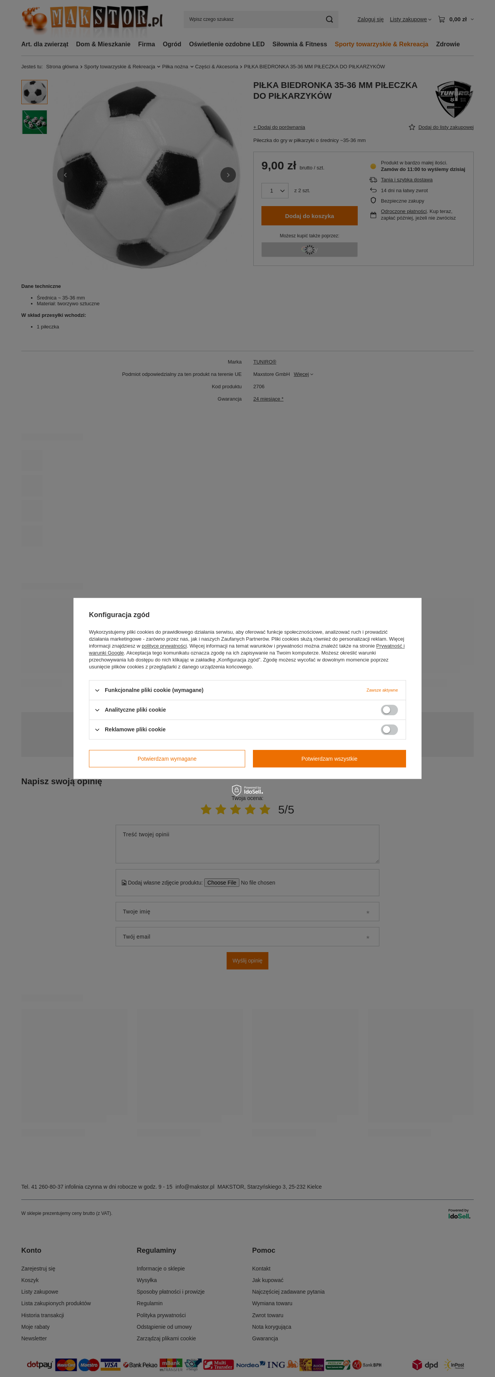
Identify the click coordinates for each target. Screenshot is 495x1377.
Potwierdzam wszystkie (330, 759)
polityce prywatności (164, 646)
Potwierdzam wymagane (167, 759)
